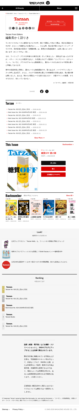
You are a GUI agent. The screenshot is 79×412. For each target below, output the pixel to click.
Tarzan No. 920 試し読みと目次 (24, 127)
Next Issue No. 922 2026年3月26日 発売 (27, 124)
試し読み (53, 163)
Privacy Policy (18, 409)
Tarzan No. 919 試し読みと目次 (24, 133)
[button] (71, 209)
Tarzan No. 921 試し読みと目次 (24, 121)
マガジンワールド (39, 3)
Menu (67, 8)
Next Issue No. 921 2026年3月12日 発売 (27, 130)
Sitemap (5, 409)
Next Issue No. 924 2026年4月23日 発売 (27, 112)
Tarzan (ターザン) (22, 13)
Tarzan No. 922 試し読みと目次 (24, 115)
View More (39, 138)
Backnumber (68, 145)
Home (15, 13)
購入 (53, 169)
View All (69, 196)
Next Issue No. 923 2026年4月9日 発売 (27, 118)
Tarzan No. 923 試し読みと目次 (24, 109)
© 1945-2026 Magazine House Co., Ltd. (60, 409)
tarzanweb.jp (57, 24)
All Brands (13, 8)
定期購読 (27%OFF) (53, 174)
